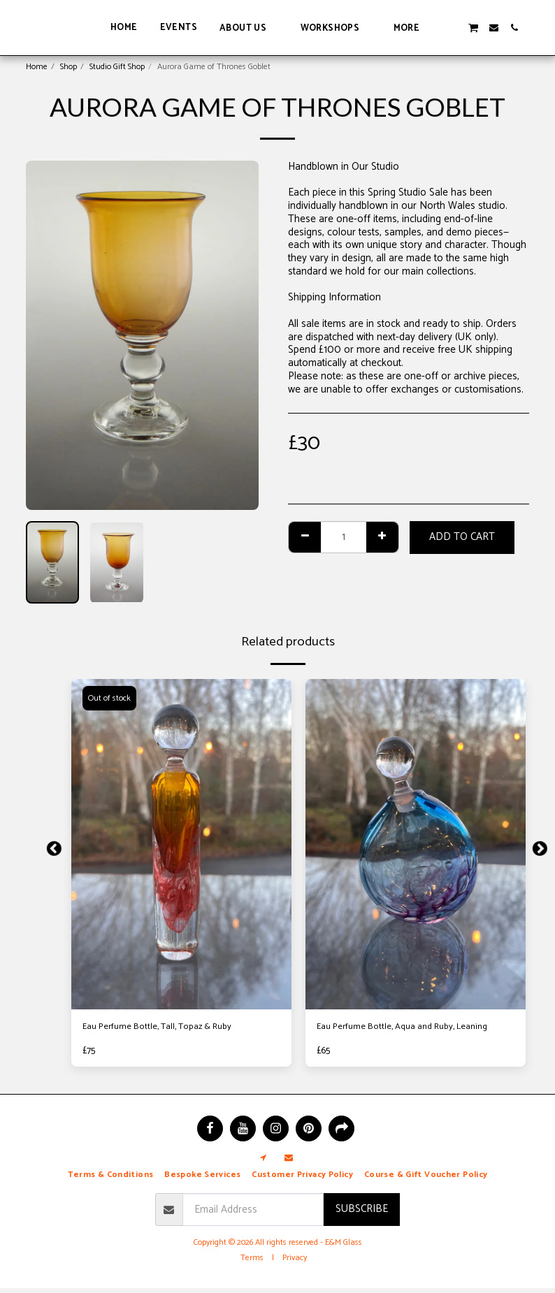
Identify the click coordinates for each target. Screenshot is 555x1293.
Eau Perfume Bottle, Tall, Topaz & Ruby (170, 1029)
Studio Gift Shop (117, 66)
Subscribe (362, 1213)
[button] (249, 27)
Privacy (294, 1262)
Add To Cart (462, 537)
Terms (252, 1262)
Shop (68, 66)
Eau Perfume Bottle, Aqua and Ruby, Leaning (398, 1036)
